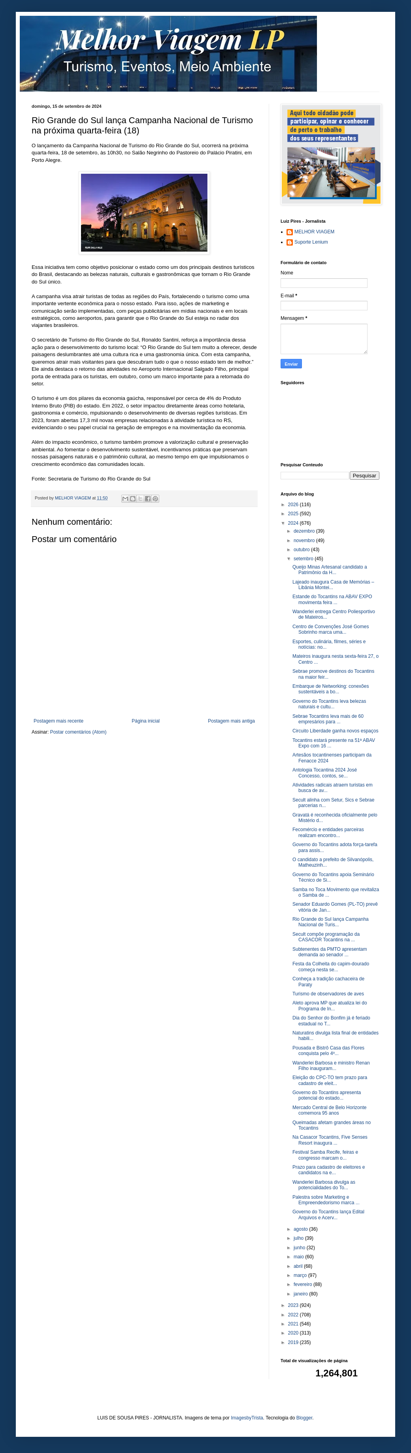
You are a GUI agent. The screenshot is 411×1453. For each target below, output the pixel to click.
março (301, 1275)
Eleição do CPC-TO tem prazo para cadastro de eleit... (329, 1080)
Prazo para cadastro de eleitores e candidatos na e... (328, 1169)
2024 (294, 523)
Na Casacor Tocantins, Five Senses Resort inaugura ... (330, 1139)
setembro (304, 558)
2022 (294, 1315)
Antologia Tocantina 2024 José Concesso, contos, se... (324, 772)
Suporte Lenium (311, 242)
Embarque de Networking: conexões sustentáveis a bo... (330, 689)
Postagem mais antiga (231, 721)
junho (300, 1247)
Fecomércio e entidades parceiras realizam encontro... (328, 832)
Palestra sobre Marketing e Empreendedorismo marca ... (326, 1199)
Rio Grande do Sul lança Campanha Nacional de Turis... (330, 921)
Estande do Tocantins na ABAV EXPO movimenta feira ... (332, 599)
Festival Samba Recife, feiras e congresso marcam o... (325, 1154)
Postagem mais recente (58, 721)
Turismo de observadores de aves (328, 994)
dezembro (305, 531)
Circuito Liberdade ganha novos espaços (335, 731)
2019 (294, 1342)
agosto (301, 1229)
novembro (305, 540)
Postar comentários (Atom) (78, 732)
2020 (294, 1333)
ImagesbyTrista (247, 1418)
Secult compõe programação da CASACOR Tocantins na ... (326, 936)
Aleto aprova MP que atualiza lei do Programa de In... (329, 1005)
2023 (294, 1305)
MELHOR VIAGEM (314, 232)
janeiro (301, 1294)
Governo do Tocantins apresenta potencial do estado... (326, 1095)
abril (299, 1266)
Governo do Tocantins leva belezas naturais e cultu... (329, 704)
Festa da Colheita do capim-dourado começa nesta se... (330, 966)
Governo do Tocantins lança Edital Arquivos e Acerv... (328, 1214)
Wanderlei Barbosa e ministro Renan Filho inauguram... (331, 1065)
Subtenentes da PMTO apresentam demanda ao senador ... (329, 951)
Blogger (304, 1418)
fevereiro (303, 1284)
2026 (294, 504)
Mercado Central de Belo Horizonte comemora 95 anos (329, 1110)
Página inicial (146, 721)
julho (299, 1238)
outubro (302, 549)
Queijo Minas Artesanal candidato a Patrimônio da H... (329, 569)
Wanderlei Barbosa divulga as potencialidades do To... (323, 1184)
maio (299, 1257)
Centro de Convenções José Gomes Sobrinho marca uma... (330, 629)
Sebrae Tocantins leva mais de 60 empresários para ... (328, 719)
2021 (294, 1324)
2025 (294, 513)
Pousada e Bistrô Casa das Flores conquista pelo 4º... (328, 1050)
